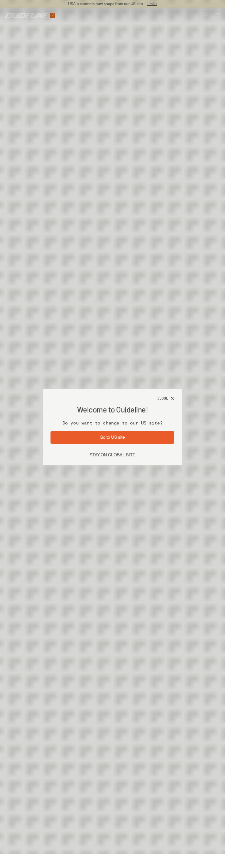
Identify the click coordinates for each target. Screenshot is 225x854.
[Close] (166, 398)
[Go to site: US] (112, 437)
